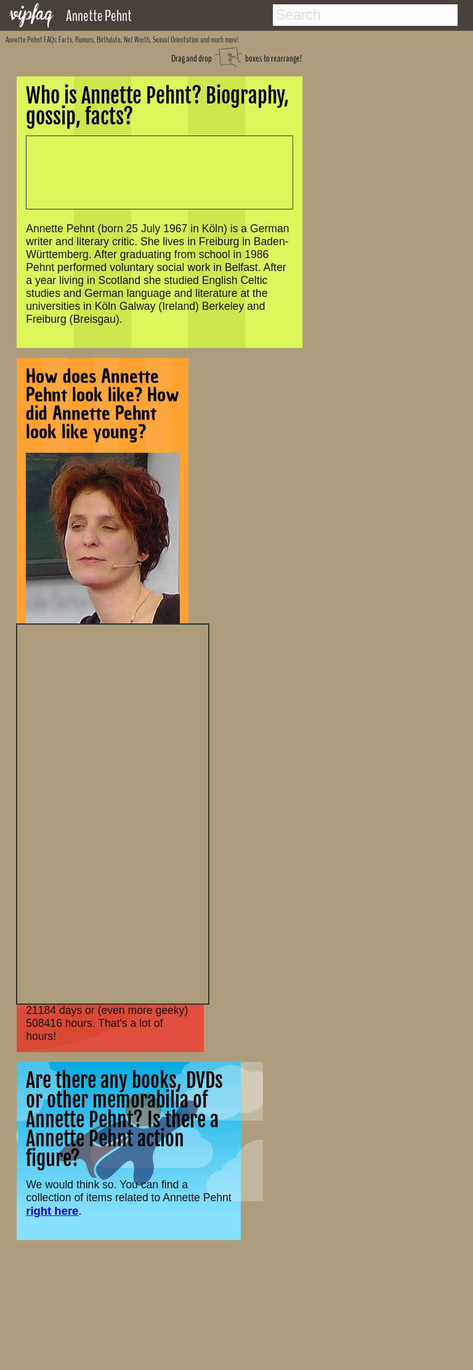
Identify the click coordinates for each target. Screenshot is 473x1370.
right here (52, 1210)
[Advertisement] (112, 812)
